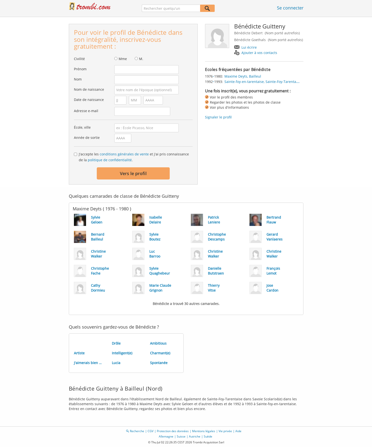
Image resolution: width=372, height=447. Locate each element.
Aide (238, 431)
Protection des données (173, 431)
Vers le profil (133, 173)
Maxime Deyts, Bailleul (242, 76)
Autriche (194, 436)
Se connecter (290, 8)
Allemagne (166, 436)
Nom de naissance (89, 89)
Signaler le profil (218, 117)
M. (141, 58)
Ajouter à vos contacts (259, 52)
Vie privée (225, 431)
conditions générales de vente (124, 154)
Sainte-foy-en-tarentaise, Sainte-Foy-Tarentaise (262, 81)
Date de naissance (89, 99)
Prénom (80, 69)
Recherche (137, 431)
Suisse (181, 436)
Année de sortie (87, 137)
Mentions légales (203, 431)
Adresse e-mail (86, 110)
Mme (123, 58)
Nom (78, 79)
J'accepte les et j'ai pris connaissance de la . (134, 157)
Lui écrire (249, 47)
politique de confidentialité (110, 160)
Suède (208, 436)
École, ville (82, 127)
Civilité (79, 58)
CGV (150, 431)
